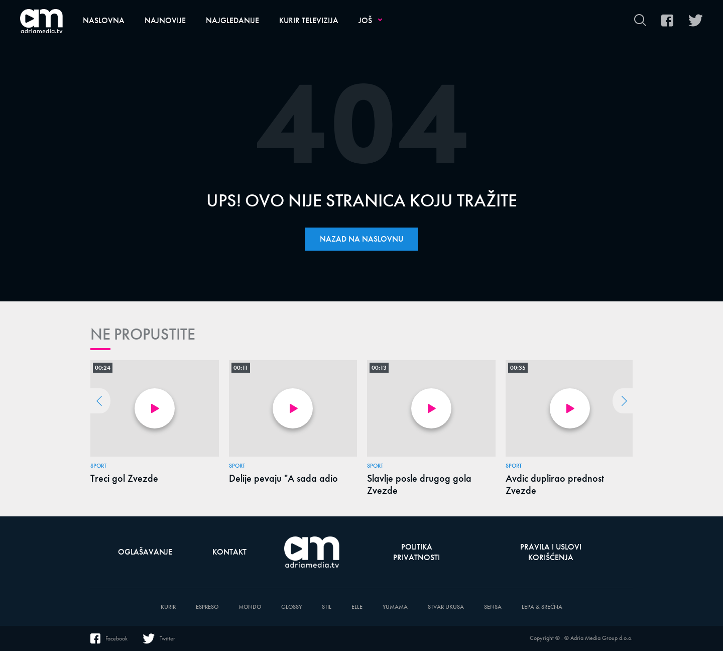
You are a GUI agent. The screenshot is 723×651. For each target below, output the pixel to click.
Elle (357, 607)
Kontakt (229, 552)
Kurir (168, 607)
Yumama (395, 607)
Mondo (249, 607)
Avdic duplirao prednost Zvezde (555, 484)
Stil (326, 607)
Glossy (291, 607)
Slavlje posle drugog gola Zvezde (419, 484)
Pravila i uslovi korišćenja (550, 552)
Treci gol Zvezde (124, 478)
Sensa (493, 607)
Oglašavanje (145, 552)
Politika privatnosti (416, 552)
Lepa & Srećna (542, 607)
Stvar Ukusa (446, 607)
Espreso (207, 607)
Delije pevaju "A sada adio (283, 478)
